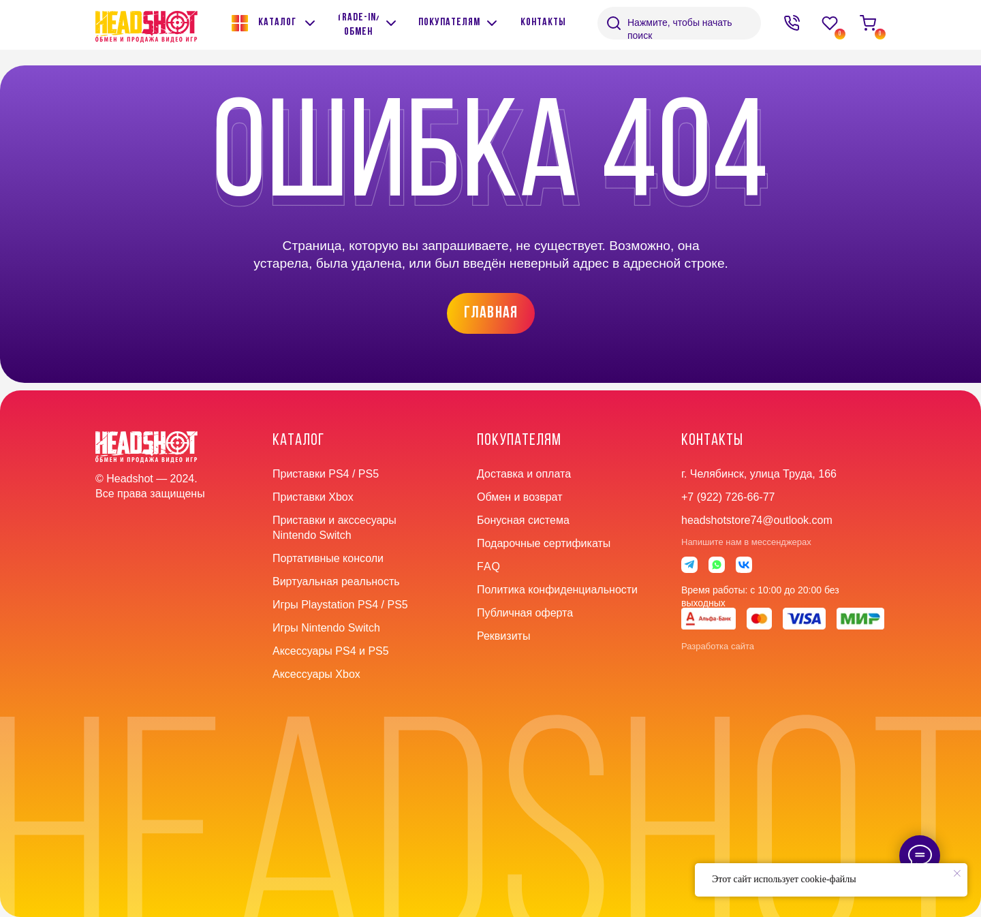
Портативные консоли (328, 558)
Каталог (298, 441)
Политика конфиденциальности (557, 589)
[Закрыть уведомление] (957, 873)
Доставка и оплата (524, 474)
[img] (391, 23)
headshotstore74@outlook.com (756, 520)
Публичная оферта (525, 613)
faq (489, 566)
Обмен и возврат (519, 497)
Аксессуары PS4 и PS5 (330, 651)
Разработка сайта (717, 646)
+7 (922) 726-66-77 (728, 497)
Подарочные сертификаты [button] (543, 543)
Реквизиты (503, 636)
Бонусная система (523, 520)
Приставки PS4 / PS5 (325, 474)
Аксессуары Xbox (316, 674)
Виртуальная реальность (336, 581)
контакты (712, 441)
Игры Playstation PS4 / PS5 (340, 604)
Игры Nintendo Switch (326, 628)
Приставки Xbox (313, 497)
